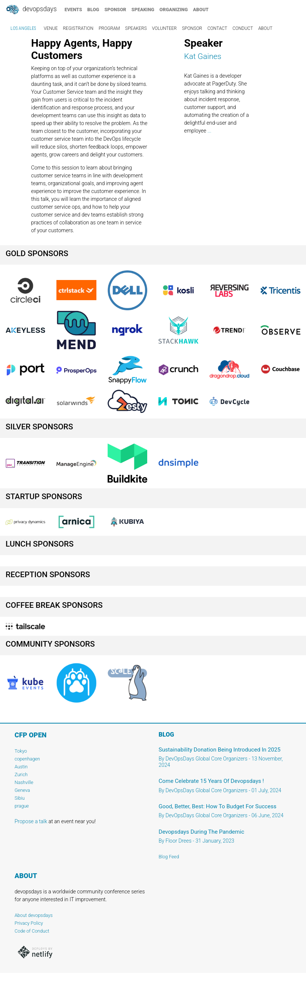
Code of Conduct (32, 931)
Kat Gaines (203, 56)
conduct (242, 28)
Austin (21, 766)
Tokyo (21, 751)
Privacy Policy (29, 923)
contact (217, 28)
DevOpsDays (31, 9)
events (73, 9)
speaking (143, 9)
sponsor (115, 9)
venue (51, 28)
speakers (136, 28)
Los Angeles (23, 28)
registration (78, 28)
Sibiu (20, 798)
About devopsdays (34, 915)
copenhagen (27, 759)
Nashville (24, 782)
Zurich (21, 774)
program (109, 28)
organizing (174, 9)
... (209, 131)
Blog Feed (169, 856)
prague (22, 806)
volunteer (164, 28)
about (201, 9)
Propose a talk (31, 821)
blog (93, 9)
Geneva (22, 790)
